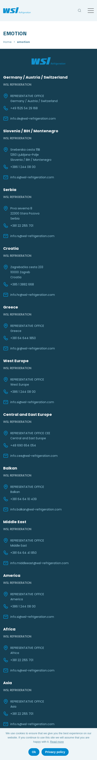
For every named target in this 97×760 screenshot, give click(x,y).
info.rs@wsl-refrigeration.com (28, 236)
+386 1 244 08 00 (19, 166)
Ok (34, 752)
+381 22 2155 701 (18, 225)
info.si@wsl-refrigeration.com (28, 177)
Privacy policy (55, 752)
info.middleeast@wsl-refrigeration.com (36, 563)
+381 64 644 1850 (19, 338)
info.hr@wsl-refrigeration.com (29, 294)
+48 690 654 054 (19, 445)
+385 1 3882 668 (18, 284)
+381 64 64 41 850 (20, 552)
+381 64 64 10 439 (20, 499)
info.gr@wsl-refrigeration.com (29, 348)
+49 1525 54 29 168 (20, 108)
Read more (57, 741)
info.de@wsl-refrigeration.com (29, 118)
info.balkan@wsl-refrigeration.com (32, 509)
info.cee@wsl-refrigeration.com (30, 455)
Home (7, 42)
